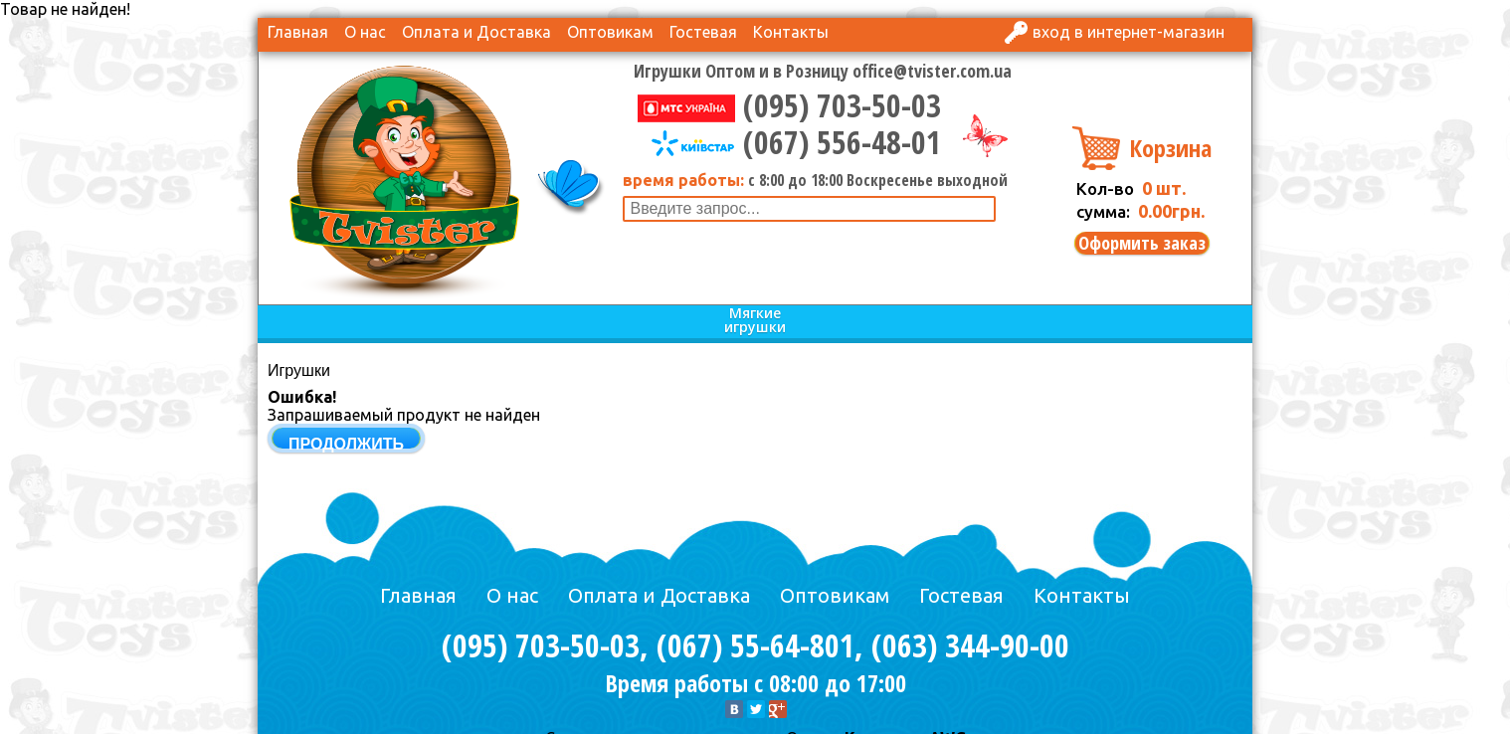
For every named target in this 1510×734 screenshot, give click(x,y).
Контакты (791, 32)
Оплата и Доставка (476, 32)
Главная (298, 32)
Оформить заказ (1142, 243)
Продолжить (346, 444)
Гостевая (703, 32)
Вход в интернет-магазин (1129, 32)
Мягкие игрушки (755, 320)
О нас (365, 32)
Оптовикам (610, 32)
